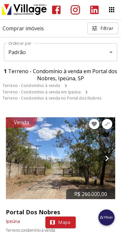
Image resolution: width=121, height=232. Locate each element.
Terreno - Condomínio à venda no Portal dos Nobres (52, 98)
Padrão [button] (17, 52)
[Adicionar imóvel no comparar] (107, 124)
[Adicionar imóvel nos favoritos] (94, 124)
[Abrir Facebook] (56, 9)
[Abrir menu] (111, 9)
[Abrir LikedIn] (94, 9)
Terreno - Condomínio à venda (31, 85)
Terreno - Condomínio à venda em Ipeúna (42, 92)
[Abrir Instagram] (75, 9)
